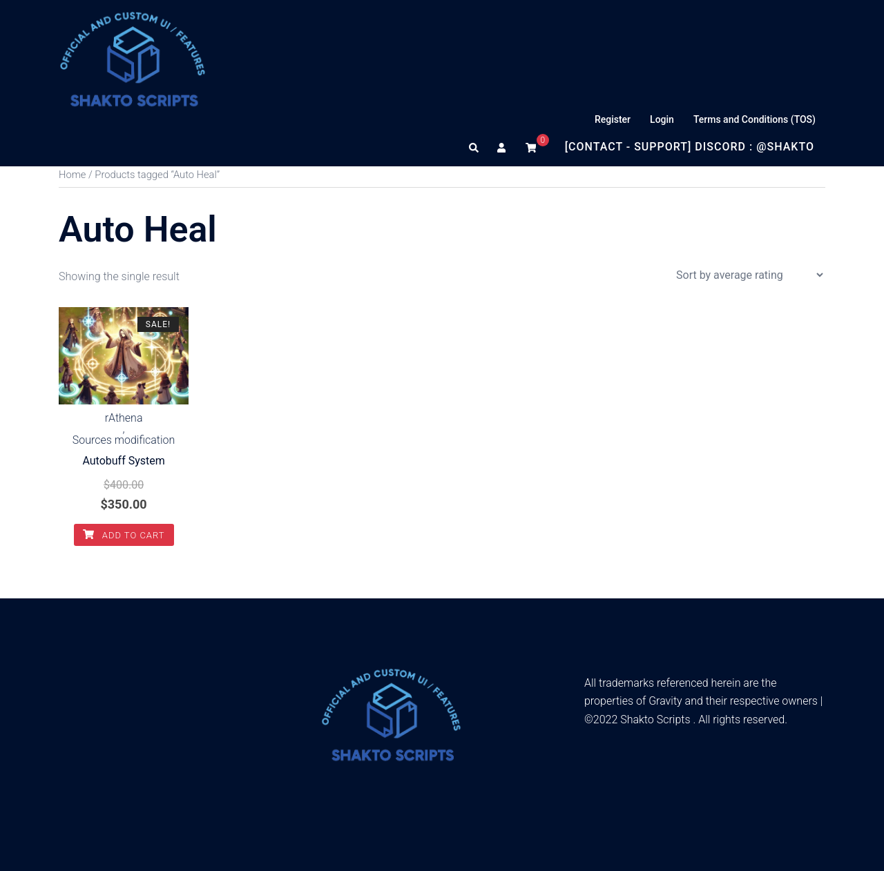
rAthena (124, 418)
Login (662, 119)
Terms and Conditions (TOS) (754, 119)
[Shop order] (749, 275)
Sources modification (124, 440)
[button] (474, 147)
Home (72, 174)
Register (613, 119)
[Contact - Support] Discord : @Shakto (689, 146)
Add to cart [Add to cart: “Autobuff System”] (124, 535)
